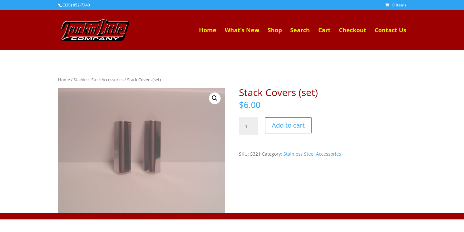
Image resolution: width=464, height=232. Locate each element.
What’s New (242, 31)
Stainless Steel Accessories (98, 79)
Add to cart (288, 125)
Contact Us (390, 31)
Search (300, 31)
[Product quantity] (248, 126)
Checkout (352, 31)
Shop (275, 31)
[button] (215, 98)
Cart (324, 31)
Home (207, 31)
